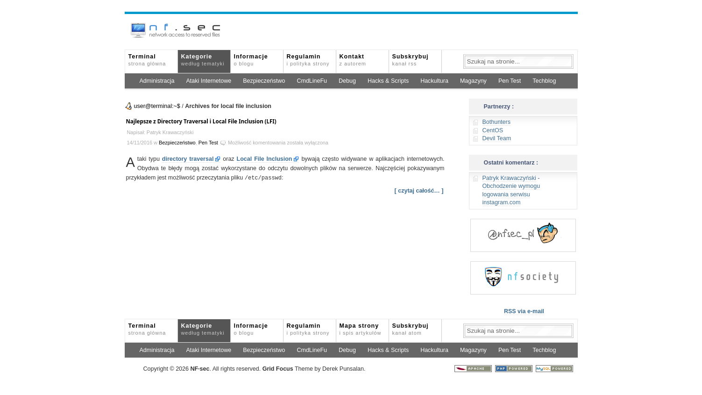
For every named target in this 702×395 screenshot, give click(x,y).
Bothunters (496, 122)
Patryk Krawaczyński (509, 178)
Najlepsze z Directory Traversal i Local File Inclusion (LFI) (201, 121)
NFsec (199, 369)
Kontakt (353, 59)
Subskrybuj (410, 59)
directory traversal (188, 159)
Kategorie (203, 59)
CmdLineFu (312, 81)
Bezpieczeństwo (264, 81)
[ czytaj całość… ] (419, 190)
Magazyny (473, 81)
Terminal (147, 59)
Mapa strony (361, 329)
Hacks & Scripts (388, 81)
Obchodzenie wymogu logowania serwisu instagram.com (511, 194)
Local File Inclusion (264, 159)
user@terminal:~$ (157, 106)
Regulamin (308, 59)
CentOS (492, 130)
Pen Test (509, 81)
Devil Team (496, 138)
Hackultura (434, 81)
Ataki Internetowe (209, 81)
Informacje (251, 59)
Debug (347, 81)
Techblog (544, 81)
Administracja (157, 81)
